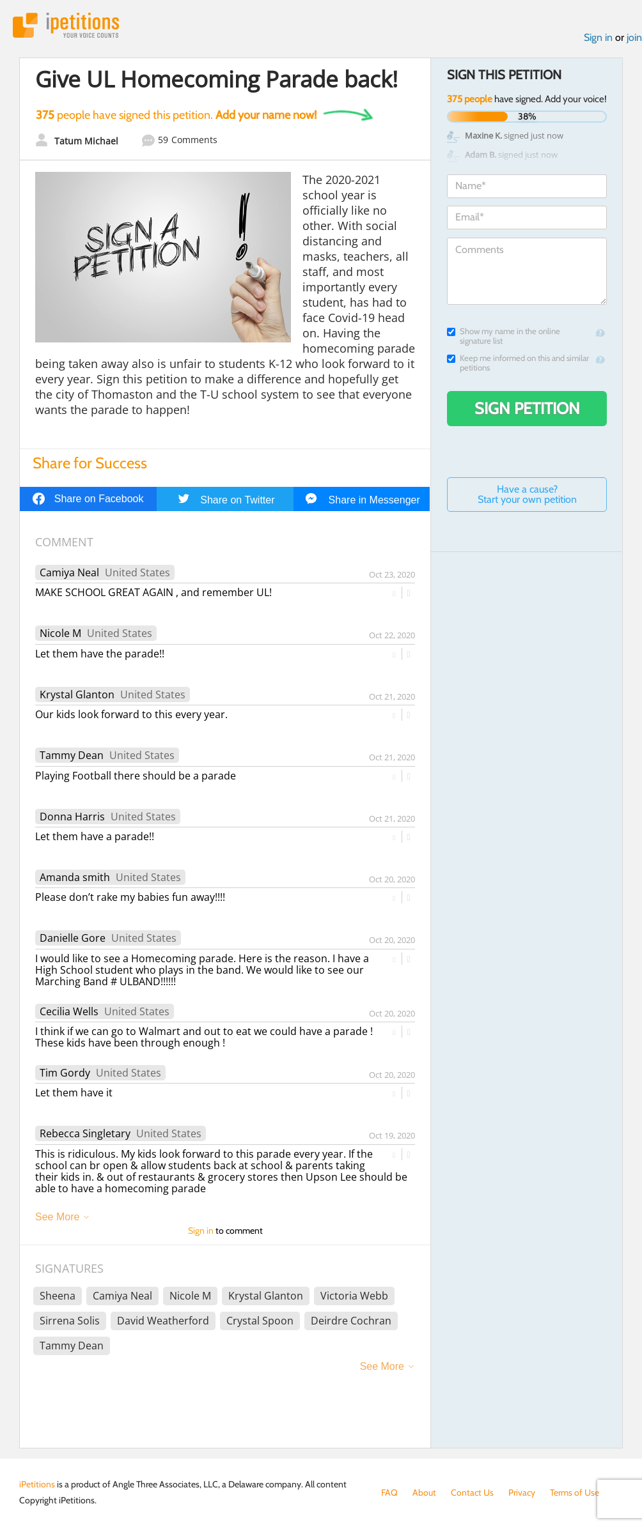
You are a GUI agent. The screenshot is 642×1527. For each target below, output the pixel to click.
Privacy (521, 1492)
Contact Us (472, 1492)
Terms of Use (574, 1492)
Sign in (598, 37)
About (424, 1492)
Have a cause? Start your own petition (527, 494)
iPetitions (66, 25)
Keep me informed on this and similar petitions (518, 362)
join (634, 37)
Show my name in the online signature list (503, 336)
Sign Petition (527, 408)
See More (57, 1216)
